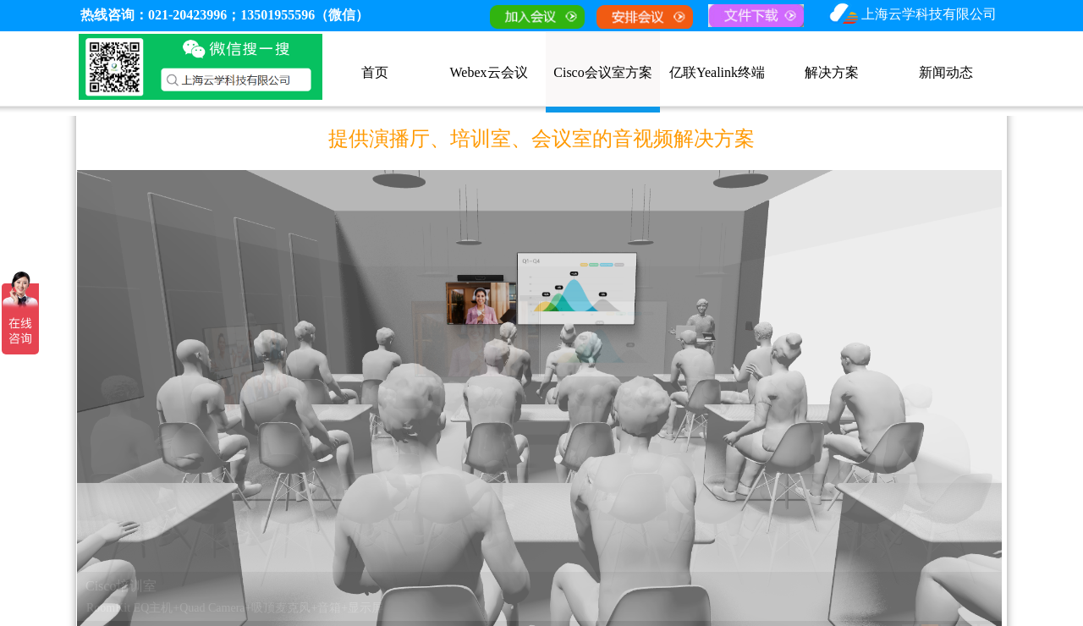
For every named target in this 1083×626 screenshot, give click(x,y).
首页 (374, 72)
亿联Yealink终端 (717, 72)
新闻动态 (946, 72)
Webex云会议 (488, 72)
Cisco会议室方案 (602, 72)
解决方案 (832, 72)
